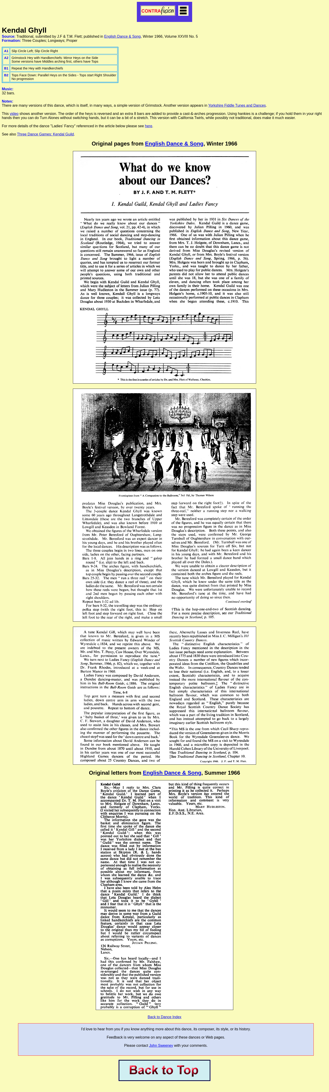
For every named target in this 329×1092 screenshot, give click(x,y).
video (14, 114)
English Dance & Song (122, 36)
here (148, 126)
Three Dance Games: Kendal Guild (45, 134)
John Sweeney (161, 1045)
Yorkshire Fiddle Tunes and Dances (237, 105)
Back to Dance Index (164, 1017)
